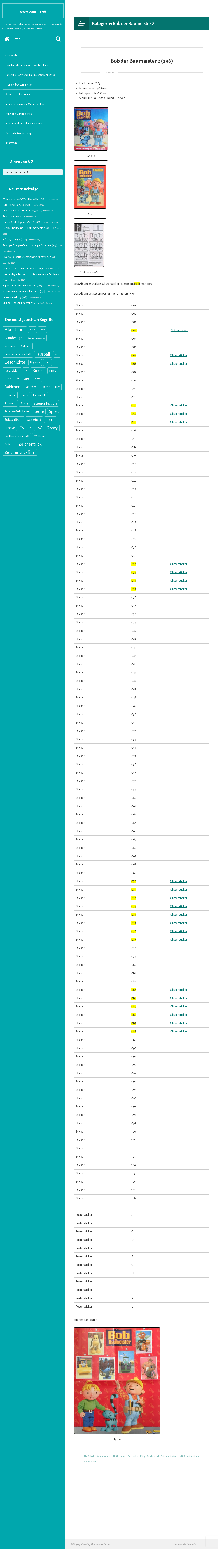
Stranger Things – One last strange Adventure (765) (30, 245)
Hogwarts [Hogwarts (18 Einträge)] (35, 362)
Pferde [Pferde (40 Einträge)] (46, 387)
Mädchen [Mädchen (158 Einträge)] (12, 387)
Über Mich (11, 55)
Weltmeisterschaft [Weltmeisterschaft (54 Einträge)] (17, 436)
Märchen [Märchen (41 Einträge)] (30, 387)
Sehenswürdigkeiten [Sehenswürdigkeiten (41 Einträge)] (17, 411)
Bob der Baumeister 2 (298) (141, 60)
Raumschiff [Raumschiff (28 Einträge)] (39, 395)
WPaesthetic (190, 1544)
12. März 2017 (109, 72)
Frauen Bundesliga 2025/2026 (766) (21, 222)
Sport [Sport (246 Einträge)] (54, 411)
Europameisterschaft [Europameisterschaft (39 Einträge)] (18, 354)
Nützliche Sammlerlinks (18, 113)
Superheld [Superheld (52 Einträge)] (34, 419)
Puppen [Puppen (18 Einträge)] (24, 395)
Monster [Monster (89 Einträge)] (23, 379)
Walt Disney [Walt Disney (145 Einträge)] (48, 428)
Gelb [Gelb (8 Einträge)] (56, 354)
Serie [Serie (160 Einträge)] (39, 411)
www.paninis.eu (33, 11)
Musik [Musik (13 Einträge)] (37, 379)
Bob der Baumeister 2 (99, 1456)
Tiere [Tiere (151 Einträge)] (50, 419)
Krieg (143, 1456)
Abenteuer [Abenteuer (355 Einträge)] (15, 329)
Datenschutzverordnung (18, 133)
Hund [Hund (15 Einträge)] (47, 362)
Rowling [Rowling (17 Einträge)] (24, 403)
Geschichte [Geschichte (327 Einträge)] (15, 362)
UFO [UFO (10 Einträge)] (31, 428)
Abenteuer (121, 1456)
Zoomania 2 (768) (12, 216)
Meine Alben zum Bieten (18, 84)
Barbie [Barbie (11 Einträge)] (42, 330)
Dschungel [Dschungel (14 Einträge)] (26, 346)
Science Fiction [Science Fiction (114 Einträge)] (45, 403)
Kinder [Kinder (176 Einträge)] (38, 370)
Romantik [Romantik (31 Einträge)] (10, 403)
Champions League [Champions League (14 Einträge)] (36, 338)
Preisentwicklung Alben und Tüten (23, 123)
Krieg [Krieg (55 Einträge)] (52, 370)
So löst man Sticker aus (17, 94)
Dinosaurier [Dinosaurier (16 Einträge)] (10, 346)
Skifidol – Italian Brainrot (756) (19, 303)
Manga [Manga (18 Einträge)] (8, 378)
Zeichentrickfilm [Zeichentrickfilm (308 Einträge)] (20, 452)
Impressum (11, 143)
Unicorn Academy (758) (15, 297)
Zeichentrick (153, 1456)
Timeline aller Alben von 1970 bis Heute (27, 65)
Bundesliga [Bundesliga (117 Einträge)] (13, 338)
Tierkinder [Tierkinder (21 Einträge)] (10, 428)
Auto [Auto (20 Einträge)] (32, 329)
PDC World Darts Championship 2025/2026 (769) (29, 257)
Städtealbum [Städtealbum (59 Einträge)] (13, 419)
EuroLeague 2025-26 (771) (16, 204)
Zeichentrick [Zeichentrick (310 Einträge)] (30, 444)
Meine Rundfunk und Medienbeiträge (25, 104)
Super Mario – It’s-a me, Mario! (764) (22, 285)
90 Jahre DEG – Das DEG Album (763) (23, 268)
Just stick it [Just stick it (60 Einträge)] (12, 370)
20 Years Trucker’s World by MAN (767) (23, 199)
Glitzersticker (179, 330)
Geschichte (133, 1456)
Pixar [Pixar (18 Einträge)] (57, 387)
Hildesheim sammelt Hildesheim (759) (24, 291)
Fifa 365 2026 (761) (12, 239)
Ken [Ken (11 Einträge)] (26, 371)
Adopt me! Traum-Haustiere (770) (21, 210)
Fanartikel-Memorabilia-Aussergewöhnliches (30, 75)
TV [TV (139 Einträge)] (22, 428)
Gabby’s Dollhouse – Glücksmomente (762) (26, 228)
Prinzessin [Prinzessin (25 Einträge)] (10, 395)
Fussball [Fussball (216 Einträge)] (43, 354)
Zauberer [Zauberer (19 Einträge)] (9, 444)
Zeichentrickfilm (169, 1456)
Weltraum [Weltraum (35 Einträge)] (40, 436)
